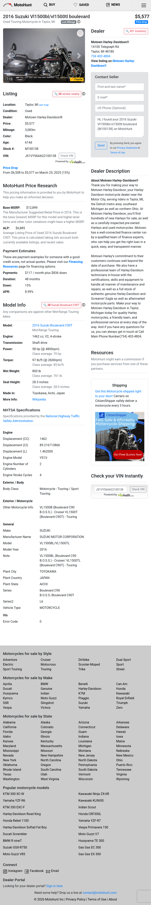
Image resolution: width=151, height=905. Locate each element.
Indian (45, 693)
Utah (44, 774)
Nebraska (123, 751)
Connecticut (86, 727)
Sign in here (54, 886)
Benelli (83, 684)
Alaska (45, 722)
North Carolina (51, 760)
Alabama (9, 722)
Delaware (122, 727)
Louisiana (85, 741)
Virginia (121, 774)
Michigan (84, 746)
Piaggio (83, 698)
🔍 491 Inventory (136, 31)
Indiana (83, 736)
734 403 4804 (100, 56)
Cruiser (46, 660)
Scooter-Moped (89, 664)
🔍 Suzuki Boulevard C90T (61, 305)
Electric (8, 664)
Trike (81, 669)
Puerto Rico (124, 765)
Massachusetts (51, 746)
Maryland (9, 746)
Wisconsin (85, 779)
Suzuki (83, 703)
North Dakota (87, 760)
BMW (44, 684)
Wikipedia (39, 399)
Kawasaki (123, 693)
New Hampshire (52, 755)
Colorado (47, 727)
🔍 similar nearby (66, 94)
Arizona (83, 722)
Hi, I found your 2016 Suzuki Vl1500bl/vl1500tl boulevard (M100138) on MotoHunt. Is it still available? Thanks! (119, 126)
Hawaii (121, 732)
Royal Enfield (125, 698)
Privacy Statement (127, 147)
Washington (11, 779)
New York (9, 760)
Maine (120, 741)
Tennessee (123, 769)
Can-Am (121, 684)
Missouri (47, 751)
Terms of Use (117, 152)
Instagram (15, 871)
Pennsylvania (87, 765)
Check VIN (67, 155)
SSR (6, 703)
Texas (7, 774)
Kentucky (47, 741)
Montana (84, 751)
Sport (120, 664)
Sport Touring (12, 669)
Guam (82, 732)
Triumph (122, 703)
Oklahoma (10, 765)
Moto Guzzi (49, 698)
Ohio (119, 760)
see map (44, 104)
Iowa (119, 736)
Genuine (46, 689)
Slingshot (47, 703)
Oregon (46, 765)
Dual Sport (123, 660)
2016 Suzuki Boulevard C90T (52, 325)
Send (101, 145)
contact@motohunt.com (100, 893)
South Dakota (87, 769)
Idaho (7, 736)
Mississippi (11, 751)
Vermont (84, 774)
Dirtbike (83, 660)
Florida (8, 732)
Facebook (36, 871)
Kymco (8, 698)
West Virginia (50, 779)
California (9, 727)
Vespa (7, 707)
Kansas (8, 741)
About (113, 899)
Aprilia (7, 684)
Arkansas (122, 722)
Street (120, 669)
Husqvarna (10, 693)
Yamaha (84, 707)
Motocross (48, 664)
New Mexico (125, 755)
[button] (78, 22)
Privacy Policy (76, 899)
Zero (119, 707)
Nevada (8, 755)
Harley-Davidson (89, 689)
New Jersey (86, 755)
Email (55, 871)
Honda (120, 689)
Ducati (7, 689)
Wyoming (122, 779)
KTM (81, 693)
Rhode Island (12, 769)
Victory (46, 707)
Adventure (10, 660)
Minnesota (123, 746)
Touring (46, 669)
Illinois (45, 736)
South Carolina (51, 769)
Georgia (46, 732)
